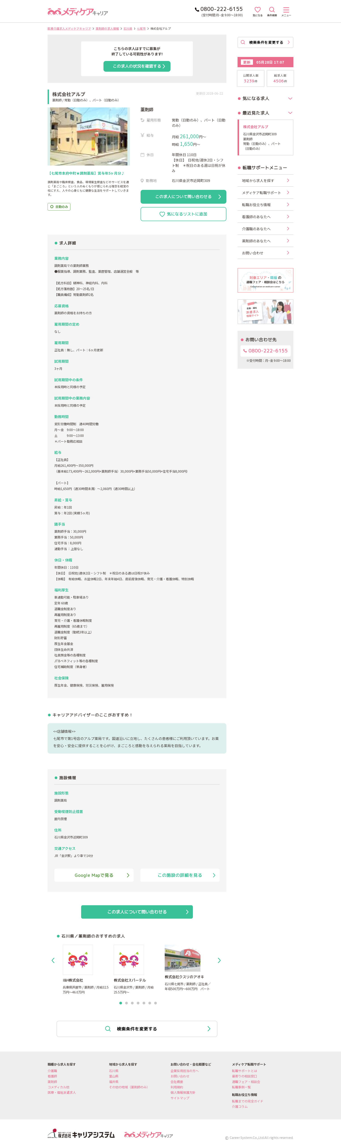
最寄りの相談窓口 (244, 1076)
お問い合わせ (179, 1076)
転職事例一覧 (241, 1087)
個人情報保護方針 (183, 1092)
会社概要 (176, 1081)
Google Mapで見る (102, 875)
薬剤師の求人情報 (107, 28)
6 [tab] (149, 1003)
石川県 (128, 28)
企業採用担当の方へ (184, 1070)
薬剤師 (52, 1081)
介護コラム (240, 1106)
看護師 (52, 1076)
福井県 (113, 1081)
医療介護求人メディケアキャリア (69, 28)
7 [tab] (155, 1003)
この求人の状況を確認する (139, 66)
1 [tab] (120, 1003)
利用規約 (176, 1087)
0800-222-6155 (265, 351)
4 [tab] (138, 1003)
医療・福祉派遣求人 (62, 1092)
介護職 (52, 1070)
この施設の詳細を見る (186, 875)
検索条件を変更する (157, 1029)
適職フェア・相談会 (246, 1081)
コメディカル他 (58, 1087)
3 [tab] (132, 1003)
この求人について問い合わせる (188, 196)
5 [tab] (144, 1003)
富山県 (113, 1076)
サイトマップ (179, 1098)
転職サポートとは (244, 1070)
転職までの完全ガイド (247, 1101)
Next (220, 960)
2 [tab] (126, 1003)
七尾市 (141, 28)
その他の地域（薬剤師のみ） (129, 1087)
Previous (54, 960)
